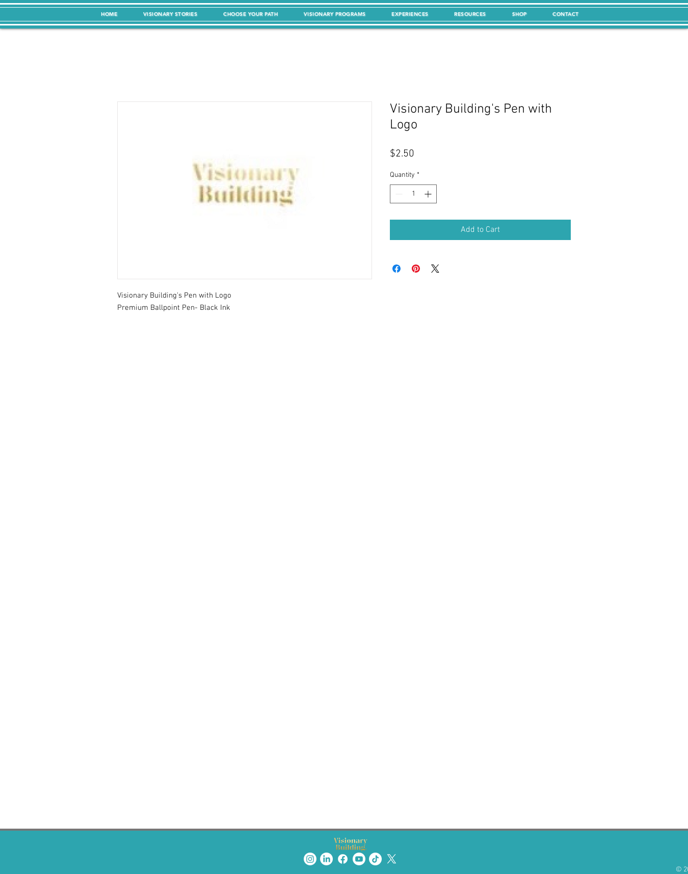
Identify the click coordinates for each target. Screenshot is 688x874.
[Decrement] (397, 194)
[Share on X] (435, 268)
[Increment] (428, 194)
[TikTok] (375, 859)
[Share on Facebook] (396, 268)
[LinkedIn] (326, 859)
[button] (170, 14)
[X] (391, 859)
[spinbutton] (413, 194)
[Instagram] (310, 859)
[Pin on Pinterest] (416, 268)
